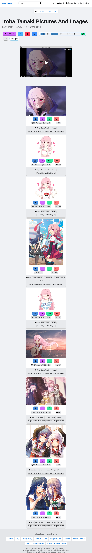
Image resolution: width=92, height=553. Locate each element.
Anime (42, 11)
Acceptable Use (55, 539)
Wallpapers (14, 39)
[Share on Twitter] (20, 34)
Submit (60, 3)
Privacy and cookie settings (56, 543)
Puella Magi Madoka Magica (46, 173)
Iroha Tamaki (52, 11)
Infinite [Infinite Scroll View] (54, 34)
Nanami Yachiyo (59, 277)
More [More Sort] (77, 34)
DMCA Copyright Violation (35, 543)
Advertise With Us (79, 539)
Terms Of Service (41, 539)
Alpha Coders (7, 3)
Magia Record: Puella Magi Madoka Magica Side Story (46, 284)
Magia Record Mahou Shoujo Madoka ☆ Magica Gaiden (46, 131)
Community (71, 3)
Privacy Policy (27, 539)
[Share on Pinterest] (27, 34)
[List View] (47, 34)
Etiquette (67, 539)
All (5, 39)
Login (80, 3)
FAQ (17, 539)
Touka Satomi (50, 417)
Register (86, 3)
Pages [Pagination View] (62, 34)
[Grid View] (43, 34)
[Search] (40, 3)
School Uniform (37, 277)
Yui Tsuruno (48, 277)
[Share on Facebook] (34, 34)
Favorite (9, 34)
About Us (10, 539)
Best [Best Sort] (69, 34)
